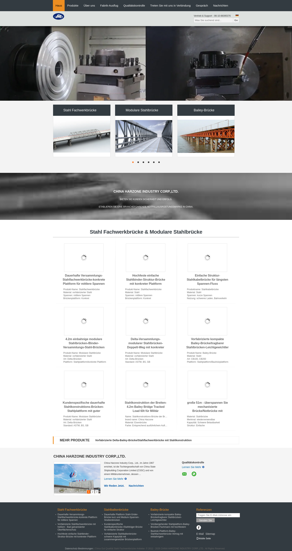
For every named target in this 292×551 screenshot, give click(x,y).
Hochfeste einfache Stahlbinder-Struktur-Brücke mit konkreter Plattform (145, 279)
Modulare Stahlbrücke (142, 110)
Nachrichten (220, 5)
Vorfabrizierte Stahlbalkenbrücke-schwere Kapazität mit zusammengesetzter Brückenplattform (123, 537)
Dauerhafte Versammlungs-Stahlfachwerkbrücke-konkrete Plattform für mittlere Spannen (84, 279)
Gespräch (202, 5)
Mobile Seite (203, 538)
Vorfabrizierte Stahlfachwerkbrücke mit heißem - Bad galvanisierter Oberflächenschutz (77, 527)
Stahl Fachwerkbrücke (79, 110)
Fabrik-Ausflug (109, 5)
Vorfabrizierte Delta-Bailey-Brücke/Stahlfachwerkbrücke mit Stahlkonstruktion (143, 440)
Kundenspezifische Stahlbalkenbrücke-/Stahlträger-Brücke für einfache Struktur (123, 527)
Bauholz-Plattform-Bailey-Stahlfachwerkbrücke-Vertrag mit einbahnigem (167, 534)
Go (236, 20)
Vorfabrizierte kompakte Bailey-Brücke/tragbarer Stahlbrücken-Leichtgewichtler (207, 343)
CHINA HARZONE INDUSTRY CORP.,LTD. (89, 456)
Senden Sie (205, 520)
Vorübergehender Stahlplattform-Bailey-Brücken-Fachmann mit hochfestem (170, 525)
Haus (58, 5)
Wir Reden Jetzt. (114, 485)
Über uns (89, 5)
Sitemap (210, 533)
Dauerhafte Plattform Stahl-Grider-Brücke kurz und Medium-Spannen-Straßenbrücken (121, 517)
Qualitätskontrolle (134, 5)
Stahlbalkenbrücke (116, 509)
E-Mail (200, 533)
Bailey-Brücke (204, 110)
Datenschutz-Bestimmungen (79, 548)
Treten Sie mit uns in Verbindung (170, 5)
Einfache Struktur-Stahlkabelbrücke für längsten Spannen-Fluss (207, 279)
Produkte (72, 5)
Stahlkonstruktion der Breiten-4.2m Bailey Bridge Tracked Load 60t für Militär (145, 406)
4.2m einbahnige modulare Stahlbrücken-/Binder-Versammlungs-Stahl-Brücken (83, 343)
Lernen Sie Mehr (115, 478)
